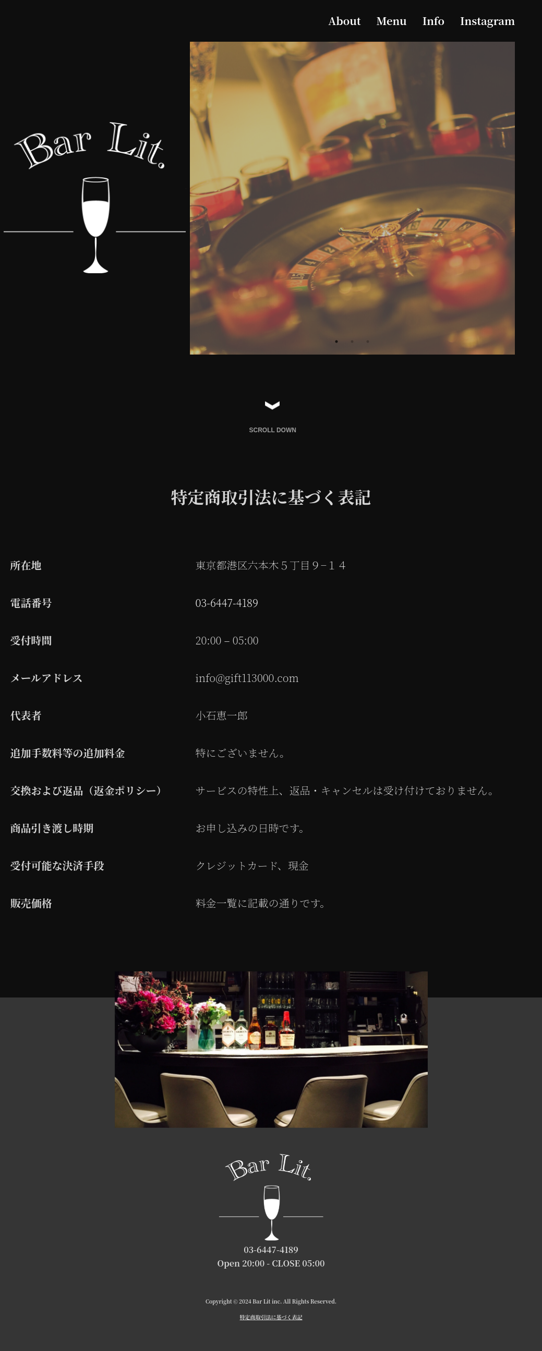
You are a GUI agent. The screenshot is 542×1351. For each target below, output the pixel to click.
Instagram (487, 20)
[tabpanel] (352, 198)
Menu (392, 20)
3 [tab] (368, 341)
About (344, 20)
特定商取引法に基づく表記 (271, 1318)
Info (433, 20)
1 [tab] (336, 341)
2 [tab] (352, 341)
